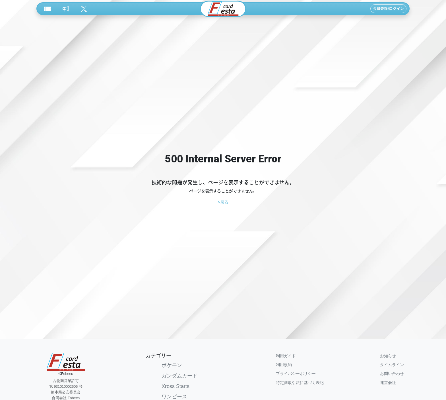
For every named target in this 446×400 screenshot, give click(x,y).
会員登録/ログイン (388, 8)
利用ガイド (286, 356)
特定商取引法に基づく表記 (300, 382)
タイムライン (392, 364)
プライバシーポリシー (296, 373)
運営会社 (388, 382)
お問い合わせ (392, 373)
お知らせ (388, 356)
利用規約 (284, 364)
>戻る (223, 202)
